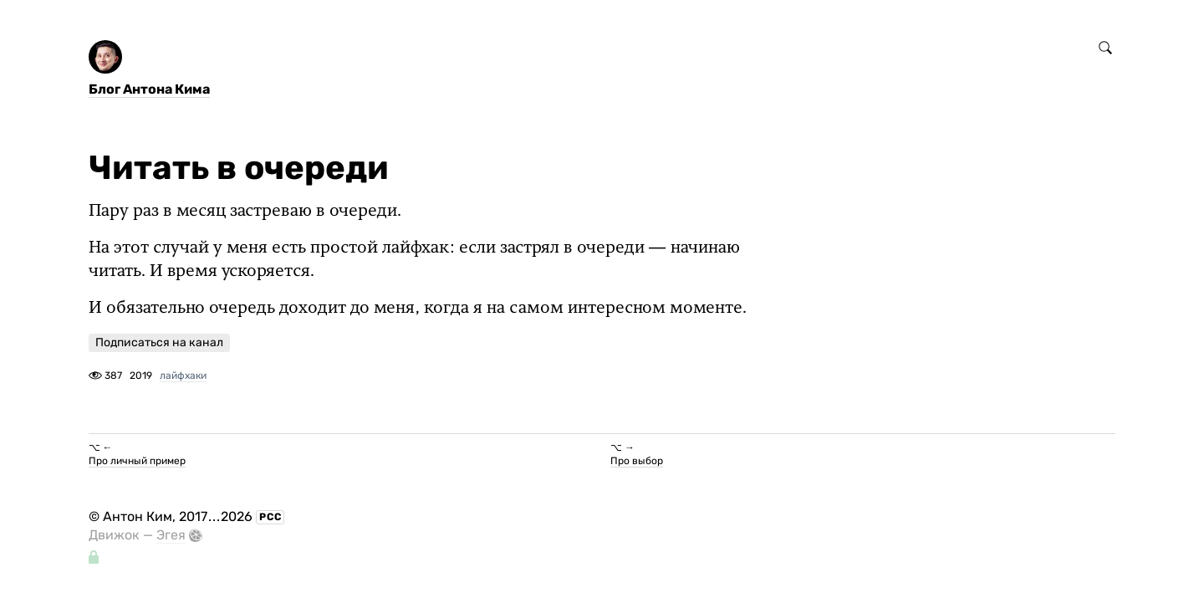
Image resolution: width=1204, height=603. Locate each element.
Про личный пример (137, 461)
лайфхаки (183, 375)
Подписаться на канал (159, 342)
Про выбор (636, 461)
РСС (270, 517)
